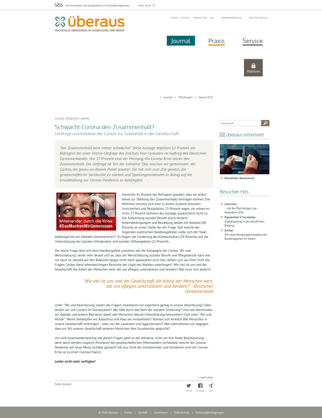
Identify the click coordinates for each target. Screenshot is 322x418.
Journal (181, 40)
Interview (231, 204)
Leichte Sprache (258, 17)
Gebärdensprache (231, 17)
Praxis (216, 40)
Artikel (229, 230)
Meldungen (185, 97)
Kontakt (185, 17)
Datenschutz (181, 412)
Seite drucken (63, 384)
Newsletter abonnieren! (239, 178)
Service (253, 40)
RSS (212, 17)
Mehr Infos (144, 5)
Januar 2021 (206, 97)
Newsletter (200, 17)
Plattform (253, 71)
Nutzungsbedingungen (210, 412)
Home (174, 17)
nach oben (206, 377)
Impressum (161, 412)
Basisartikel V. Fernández (240, 217)
